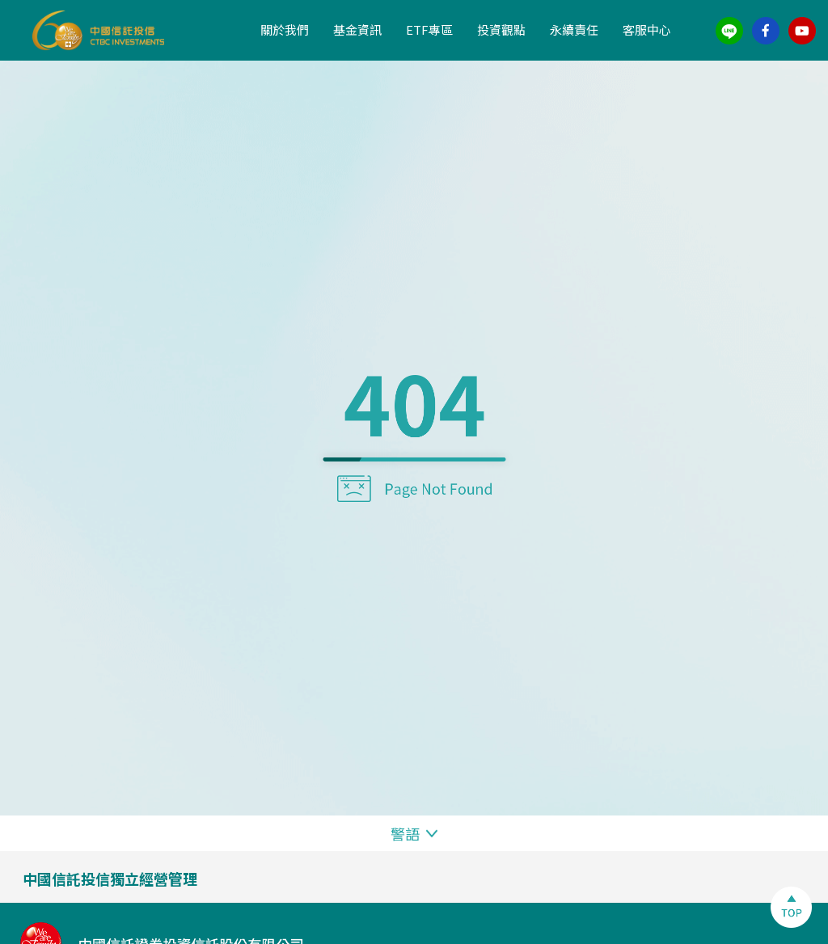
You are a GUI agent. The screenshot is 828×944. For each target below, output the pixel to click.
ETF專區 (429, 29)
